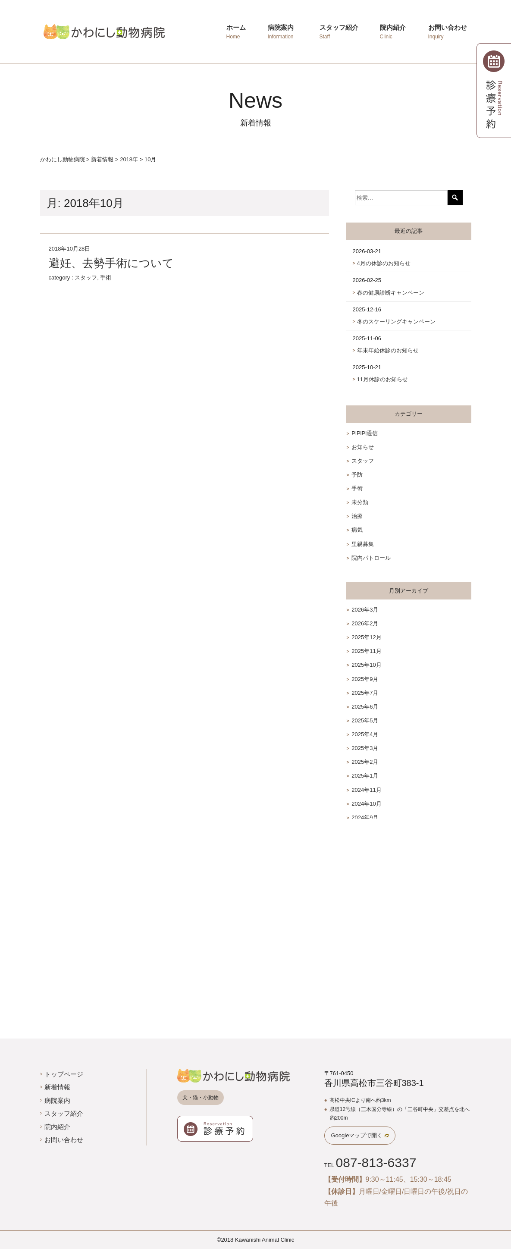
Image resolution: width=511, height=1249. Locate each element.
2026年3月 (364, 609)
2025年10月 (366, 665)
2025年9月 (364, 679)
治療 (357, 516)
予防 (357, 474)
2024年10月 (366, 803)
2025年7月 (364, 693)
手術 (105, 277)
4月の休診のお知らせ (384, 263)
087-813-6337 (375, 1162)
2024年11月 (366, 790)
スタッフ (86, 277)
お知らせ (362, 447)
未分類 (359, 502)
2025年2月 (364, 762)
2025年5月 (364, 720)
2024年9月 (364, 817)
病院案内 (57, 1100)
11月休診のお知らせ (382, 379)
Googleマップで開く (357, 1135)
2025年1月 (364, 775)
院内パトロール (371, 558)
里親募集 (362, 544)
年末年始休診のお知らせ (388, 350)
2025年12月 (366, 637)
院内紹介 (57, 1126)
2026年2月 (364, 623)
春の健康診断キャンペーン (390, 292)
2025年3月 (364, 748)
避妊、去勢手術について (111, 263)
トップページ (63, 1074)
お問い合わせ (63, 1139)
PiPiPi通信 (364, 433)
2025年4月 (364, 734)
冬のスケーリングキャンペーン (396, 321)
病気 (357, 530)
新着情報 (57, 1087)
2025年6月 (364, 706)
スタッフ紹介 (63, 1113)
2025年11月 (366, 651)
